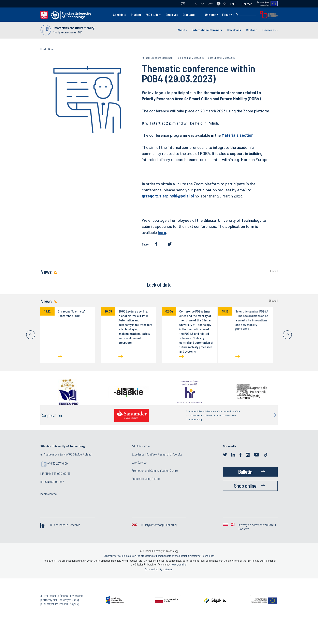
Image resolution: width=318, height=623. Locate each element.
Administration (141, 446)
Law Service (139, 462)
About (181, 30)
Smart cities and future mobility (73, 28)
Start (43, 49)
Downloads (234, 30)
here (162, 232)
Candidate (119, 14)
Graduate (189, 14)
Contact (247, 4)
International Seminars (207, 30)
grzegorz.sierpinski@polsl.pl (168, 195)
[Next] (287, 334)
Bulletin (245, 471)
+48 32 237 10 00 (57, 463)
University (211, 14)
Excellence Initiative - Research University (157, 454)
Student (136, 14)
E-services (269, 30)
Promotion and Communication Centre (155, 470)
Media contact (48, 494)
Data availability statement (159, 569)
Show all (273, 271)
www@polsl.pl (179, 564)
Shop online (245, 485)
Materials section (238, 135)
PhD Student (153, 14)
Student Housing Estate (146, 478)
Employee (172, 14)
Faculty (227, 14)
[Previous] (30, 334)
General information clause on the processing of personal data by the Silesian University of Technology (159, 555)
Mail (183, 4)
